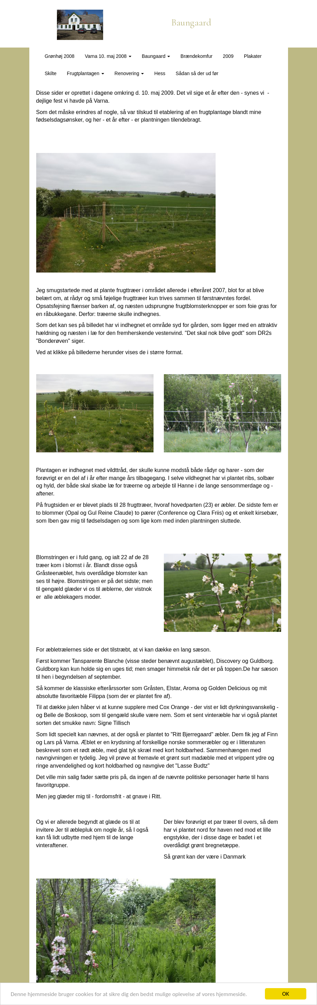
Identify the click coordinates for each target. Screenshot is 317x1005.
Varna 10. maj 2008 (108, 56)
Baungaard (156, 56)
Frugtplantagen (85, 73)
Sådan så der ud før (197, 73)
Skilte (51, 73)
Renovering (129, 73)
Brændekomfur (196, 56)
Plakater (252, 56)
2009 (228, 56)
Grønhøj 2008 (60, 56)
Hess (159, 73)
